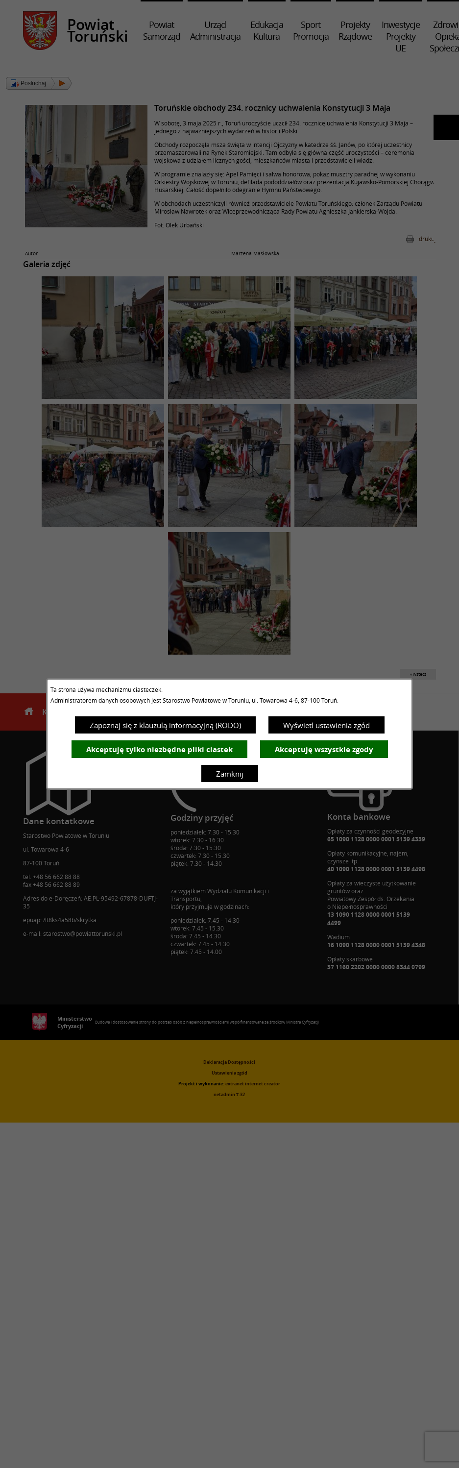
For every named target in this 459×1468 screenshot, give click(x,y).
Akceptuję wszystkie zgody (324, 749)
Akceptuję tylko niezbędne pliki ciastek (159, 749)
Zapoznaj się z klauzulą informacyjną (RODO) (165, 725)
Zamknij (229, 774)
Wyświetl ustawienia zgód (326, 725)
